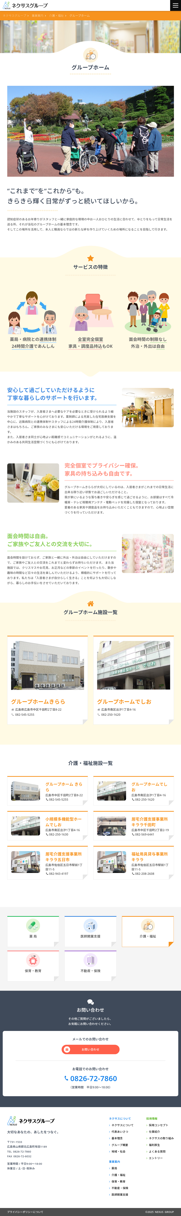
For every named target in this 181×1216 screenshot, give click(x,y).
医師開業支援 (91, 928)
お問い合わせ (90, 1049)
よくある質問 (157, 1151)
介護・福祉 (148, 928)
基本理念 (117, 1138)
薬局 (114, 1168)
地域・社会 (119, 1151)
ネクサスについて (123, 1125)
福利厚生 (154, 1145)
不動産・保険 (91, 963)
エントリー (156, 1158)
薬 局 (33, 928)
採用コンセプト (158, 1125)
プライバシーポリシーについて (25, 1212)
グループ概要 (120, 1145)
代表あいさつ (120, 1131)
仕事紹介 (154, 1131)
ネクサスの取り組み (161, 1138)
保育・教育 (33, 963)
